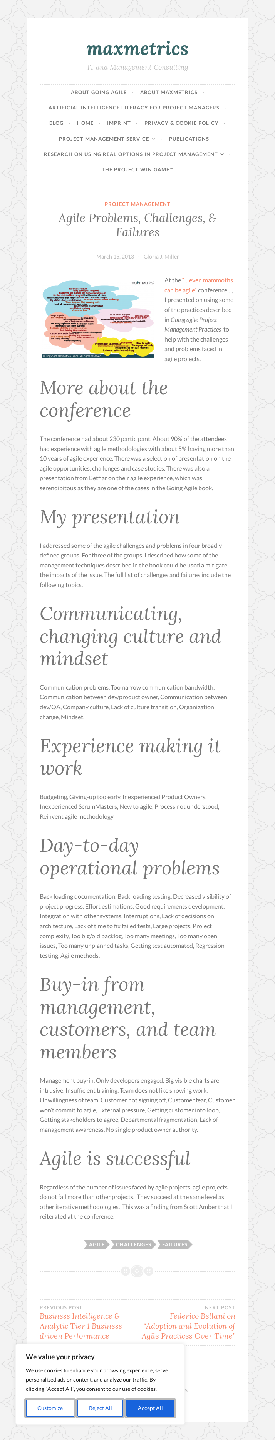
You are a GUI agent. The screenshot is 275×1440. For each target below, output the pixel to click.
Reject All (100, 1408)
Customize (50, 1408)
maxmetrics (137, 48)
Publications (189, 139)
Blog (56, 123)
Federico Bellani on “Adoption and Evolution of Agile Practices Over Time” (186, 1322)
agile (97, 1244)
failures (175, 1244)
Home (85, 123)
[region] (100, 1384)
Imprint (119, 123)
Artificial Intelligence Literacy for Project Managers (134, 108)
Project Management (138, 204)
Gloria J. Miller (161, 256)
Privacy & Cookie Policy (181, 123)
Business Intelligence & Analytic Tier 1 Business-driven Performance (89, 1322)
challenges (133, 1244)
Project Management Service (104, 139)
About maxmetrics (169, 92)
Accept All (150, 1408)
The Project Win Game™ (137, 169)
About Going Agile (99, 92)
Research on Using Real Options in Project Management (131, 154)
